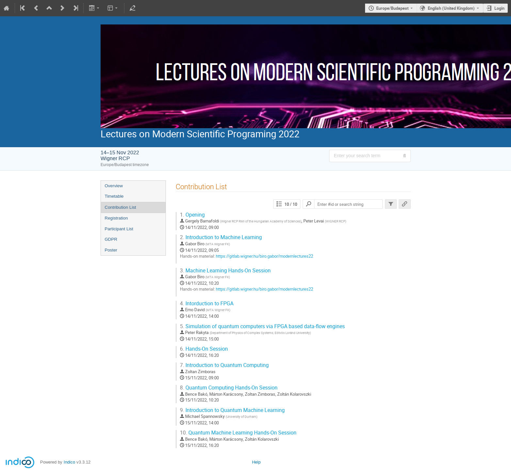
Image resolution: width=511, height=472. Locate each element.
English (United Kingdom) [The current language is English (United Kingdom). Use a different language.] (451, 8)
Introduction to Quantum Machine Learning (232, 410)
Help (256, 462)
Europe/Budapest (392, 8)
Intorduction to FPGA (206, 303)
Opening (192, 214)
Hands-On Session (204, 348)
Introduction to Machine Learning (221, 237)
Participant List (119, 228)
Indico (69, 462)
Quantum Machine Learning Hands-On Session (238, 432)
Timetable (114, 196)
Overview (114, 185)
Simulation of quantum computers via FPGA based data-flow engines (262, 326)
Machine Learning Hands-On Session (225, 270)
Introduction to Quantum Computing (224, 365)
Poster (111, 250)
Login (499, 8)
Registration (116, 218)
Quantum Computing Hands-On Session (229, 387)
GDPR (111, 239)
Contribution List (120, 207)
